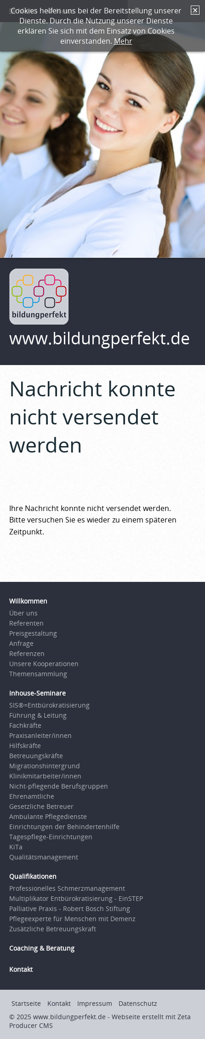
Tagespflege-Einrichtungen (50, 836)
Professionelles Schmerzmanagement (67, 888)
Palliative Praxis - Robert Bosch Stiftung (69, 908)
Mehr (123, 41)
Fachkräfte (25, 725)
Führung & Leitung (38, 715)
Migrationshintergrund (44, 765)
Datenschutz (138, 1003)
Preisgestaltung (33, 633)
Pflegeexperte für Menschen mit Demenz (72, 918)
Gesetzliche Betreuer (41, 806)
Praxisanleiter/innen (40, 735)
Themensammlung (38, 673)
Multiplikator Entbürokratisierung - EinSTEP (76, 898)
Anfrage (21, 643)
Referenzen (27, 653)
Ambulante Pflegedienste (48, 816)
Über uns (23, 613)
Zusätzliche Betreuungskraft (52, 928)
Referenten (26, 623)
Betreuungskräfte (36, 755)
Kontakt (59, 1003)
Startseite (26, 1003)
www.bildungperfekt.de (99, 338)
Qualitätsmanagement (43, 857)
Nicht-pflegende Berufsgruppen (58, 786)
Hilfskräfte (25, 745)
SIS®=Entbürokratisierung (49, 705)
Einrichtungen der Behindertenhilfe (64, 826)
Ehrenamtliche (31, 796)
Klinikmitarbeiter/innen (45, 776)
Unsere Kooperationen (44, 663)
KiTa (16, 846)
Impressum (94, 1003)
